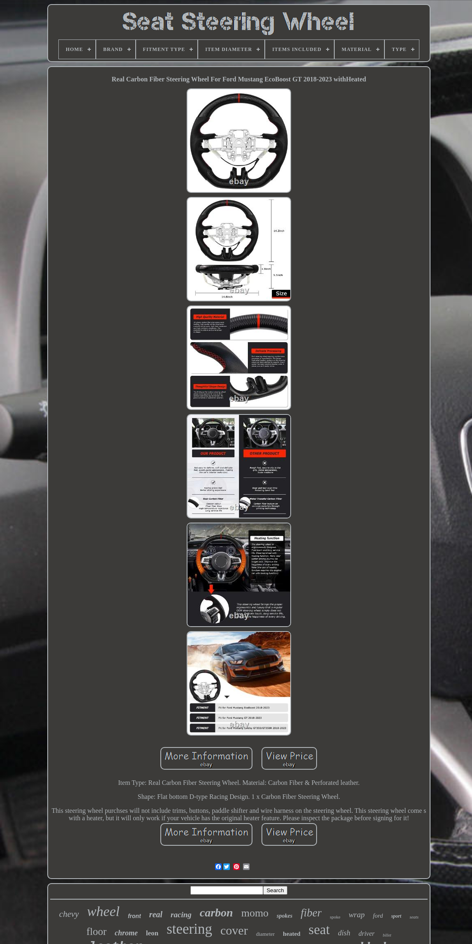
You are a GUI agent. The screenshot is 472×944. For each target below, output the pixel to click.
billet (387, 935)
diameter (265, 934)
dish (344, 933)
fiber (311, 913)
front (134, 916)
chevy (69, 914)
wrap (357, 914)
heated (292, 933)
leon (152, 933)
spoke (335, 916)
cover (234, 930)
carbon (216, 912)
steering (189, 929)
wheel (103, 911)
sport (396, 916)
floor (96, 931)
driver (367, 933)
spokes (284, 916)
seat (319, 929)
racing (181, 914)
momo (254, 913)
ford (378, 915)
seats (414, 916)
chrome (126, 933)
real (155, 914)
